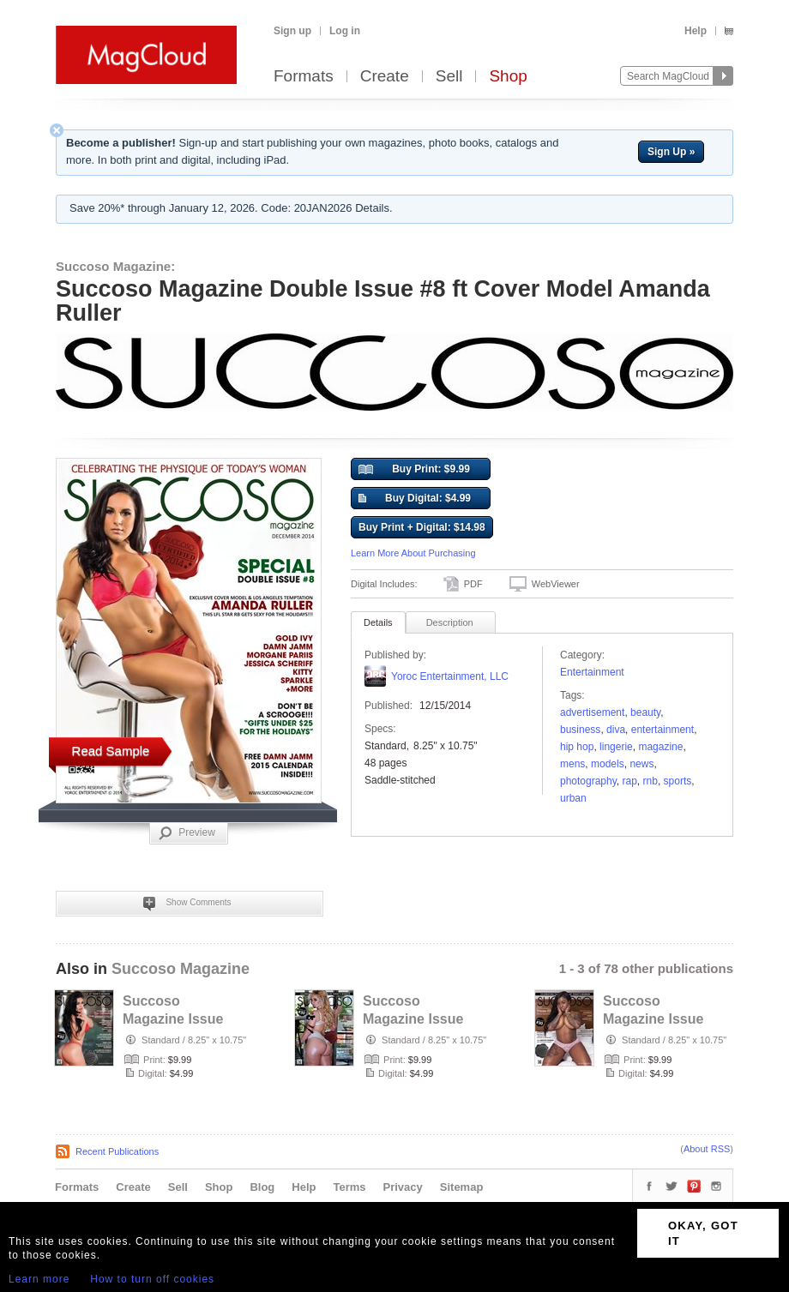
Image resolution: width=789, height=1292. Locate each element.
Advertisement (592, 712)
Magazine (660, 747)
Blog (262, 1187)
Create (384, 77)
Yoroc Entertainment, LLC (450, 676)
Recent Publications (117, 1151)
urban (573, 798)
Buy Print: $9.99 (414, 470)
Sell (449, 77)
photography (588, 781)
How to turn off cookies (152, 1279)
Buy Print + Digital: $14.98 (421, 527)
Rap (630, 781)
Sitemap (462, 1187)
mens (572, 764)
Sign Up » (671, 152)
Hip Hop (576, 747)
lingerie (616, 747)
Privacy (403, 1187)
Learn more (39, 1279)
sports (678, 781)
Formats (304, 77)
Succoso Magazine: (115, 266)
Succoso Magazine (180, 968)
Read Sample (111, 750)
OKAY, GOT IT (703, 1233)
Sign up (292, 31)
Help (695, 31)
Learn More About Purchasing (413, 553)
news (641, 764)
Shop (508, 77)
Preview (187, 833)
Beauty (645, 712)
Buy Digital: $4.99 (414, 499)
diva (615, 730)
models (607, 764)
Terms (349, 1187)
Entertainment (592, 672)
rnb (650, 781)
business (580, 730)
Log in (344, 31)
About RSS (707, 1149)
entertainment (662, 730)
